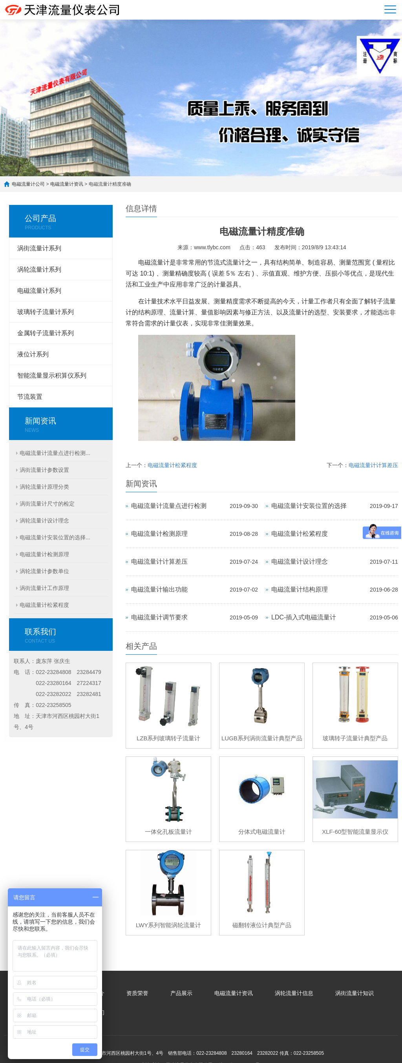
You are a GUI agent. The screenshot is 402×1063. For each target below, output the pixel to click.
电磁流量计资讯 (66, 184)
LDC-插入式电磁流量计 (303, 617)
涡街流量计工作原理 (44, 588)
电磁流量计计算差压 (373, 465)
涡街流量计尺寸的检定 (47, 503)
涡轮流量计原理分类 (44, 487)
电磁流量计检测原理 (44, 554)
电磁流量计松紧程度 (44, 605)
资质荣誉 (137, 993)
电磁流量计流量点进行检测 (168, 505)
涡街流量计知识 (354, 993)
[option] (201, 98)
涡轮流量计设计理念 (44, 520)
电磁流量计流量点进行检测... (55, 453)
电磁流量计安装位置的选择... (55, 537)
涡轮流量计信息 (294, 993)
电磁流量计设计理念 (299, 561)
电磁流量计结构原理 (299, 589)
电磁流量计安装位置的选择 (309, 505)
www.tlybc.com (212, 247)
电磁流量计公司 (28, 184)
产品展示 (181, 993)
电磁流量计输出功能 (159, 589)
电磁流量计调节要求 (159, 617)
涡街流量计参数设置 (44, 470)
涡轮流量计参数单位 (44, 571)
